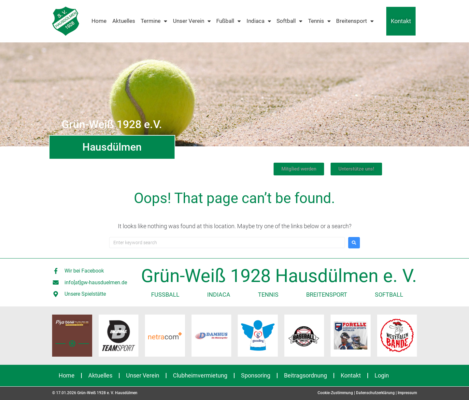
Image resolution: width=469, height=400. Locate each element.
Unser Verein (192, 21)
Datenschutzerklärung (375, 393)
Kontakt (401, 21)
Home (99, 21)
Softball (289, 21)
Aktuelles (123, 21)
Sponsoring (255, 375)
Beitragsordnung (305, 375)
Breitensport (355, 21)
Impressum (407, 393)
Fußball (228, 21)
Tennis (319, 21)
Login (382, 375)
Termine (154, 21)
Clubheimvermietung (200, 375)
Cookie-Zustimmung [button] (335, 393)
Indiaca (259, 21)
